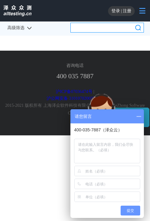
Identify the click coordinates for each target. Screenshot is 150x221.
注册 (127, 11)
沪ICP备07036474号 (74, 91)
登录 (115, 11)
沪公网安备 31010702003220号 (75, 98)
